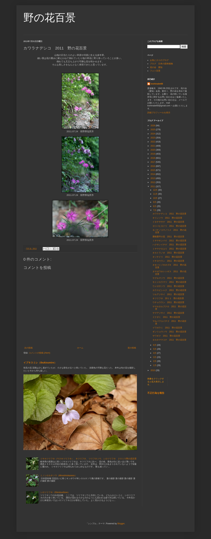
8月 (155, 206)
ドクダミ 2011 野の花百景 (166, 317)
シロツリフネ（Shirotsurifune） (55, 492)
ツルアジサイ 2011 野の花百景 (168, 294)
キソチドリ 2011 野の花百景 (167, 257)
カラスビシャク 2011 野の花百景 (169, 290)
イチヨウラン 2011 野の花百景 (168, 261)
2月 (155, 361)
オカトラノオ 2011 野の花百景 (168, 253)
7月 (155, 210)
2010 (153, 370)
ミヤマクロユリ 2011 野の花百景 (169, 249)
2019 (153, 154)
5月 (155, 349)
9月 (155, 202)
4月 (155, 353)
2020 (153, 150)
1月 (155, 365)
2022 (153, 142)
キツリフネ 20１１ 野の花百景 (168, 298)
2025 (153, 129)
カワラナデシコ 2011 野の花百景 (169, 214)
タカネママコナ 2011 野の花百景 (169, 340)
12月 (155, 190)
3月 (155, 357)
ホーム (80, 348)
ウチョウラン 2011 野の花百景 (168, 302)
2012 (153, 182)
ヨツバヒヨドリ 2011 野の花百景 (169, 226)
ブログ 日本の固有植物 (161, 63)
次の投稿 (28, 348)
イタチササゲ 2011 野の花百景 (168, 222)
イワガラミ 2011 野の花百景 (167, 327)
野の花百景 (49, 17)
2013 (153, 178)
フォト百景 (155, 71)
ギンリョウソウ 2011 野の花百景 (169, 331)
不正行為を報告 (155, 393)
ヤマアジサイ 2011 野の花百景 (168, 313)
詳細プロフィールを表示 (158, 112)
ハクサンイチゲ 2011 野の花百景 (169, 244)
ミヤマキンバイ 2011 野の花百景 (169, 240)
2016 (153, 166)
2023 (153, 138)
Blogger (121, 523)
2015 (153, 170)
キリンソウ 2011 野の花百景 (167, 218)
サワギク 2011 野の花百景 (166, 336)
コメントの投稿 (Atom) (39, 353)
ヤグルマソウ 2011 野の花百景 (168, 278)
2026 (153, 125)
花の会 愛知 (156, 67)
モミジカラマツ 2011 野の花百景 (169, 282)
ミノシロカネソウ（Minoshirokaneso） (58, 475)
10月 (155, 198)
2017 (153, 162)
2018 (153, 158)
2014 (153, 174)
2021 (153, 146)
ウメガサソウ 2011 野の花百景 (168, 286)
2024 (153, 134)
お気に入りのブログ (159, 60)
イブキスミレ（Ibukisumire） (40, 362)
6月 (155, 345)
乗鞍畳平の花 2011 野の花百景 (168, 236)
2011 (153, 186)
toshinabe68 (157, 84)
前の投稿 (132, 348)
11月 (155, 194)
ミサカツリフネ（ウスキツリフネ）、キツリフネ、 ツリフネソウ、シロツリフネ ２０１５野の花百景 (88, 458)
